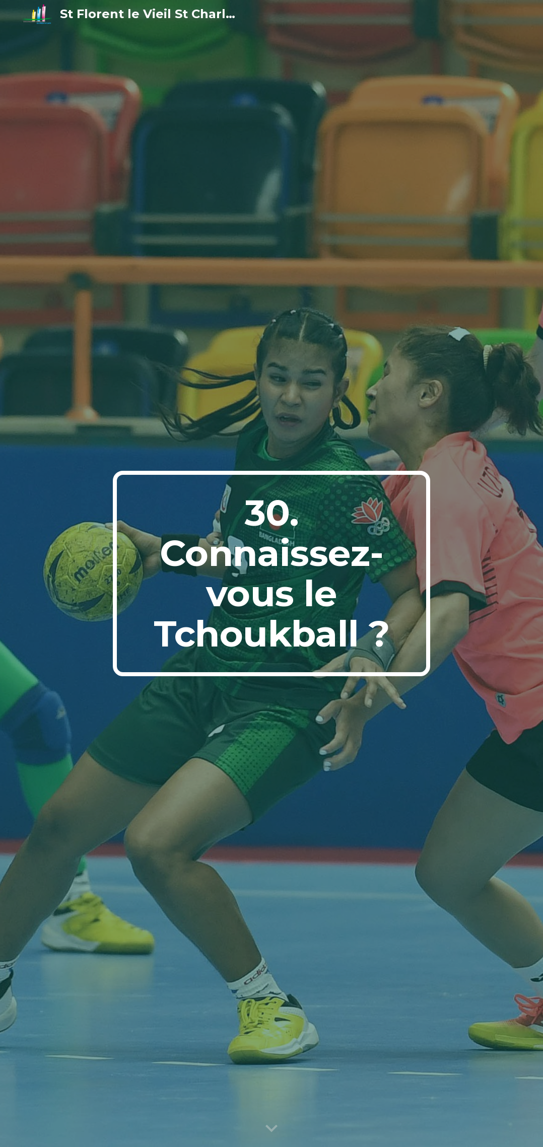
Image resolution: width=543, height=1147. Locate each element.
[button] (271, 1129)
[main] (271, 573)
